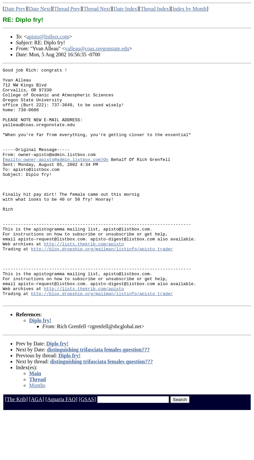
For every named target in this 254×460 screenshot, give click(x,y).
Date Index (125, 9)
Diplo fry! (40, 367)
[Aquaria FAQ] (61, 446)
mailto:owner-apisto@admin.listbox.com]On (56, 178)
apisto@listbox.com (48, 36)
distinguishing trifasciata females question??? (98, 396)
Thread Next (97, 9)
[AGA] (36, 446)
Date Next (40, 9)
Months (37, 432)
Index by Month (190, 9)
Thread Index (155, 9)
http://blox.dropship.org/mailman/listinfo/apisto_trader (102, 285)
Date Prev (14, 9)
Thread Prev (67, 9)
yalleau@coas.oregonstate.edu (97, 48)
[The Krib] (16, 446)
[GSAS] (87, 446)
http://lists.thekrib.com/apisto (84, 279)
